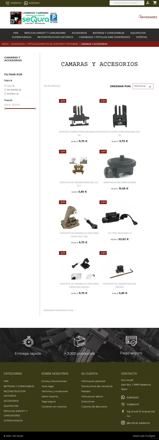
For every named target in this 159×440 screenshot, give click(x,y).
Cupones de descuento (94, 406)
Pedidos (85, 391)
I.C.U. (10, 86)
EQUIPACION (138, 33)
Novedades (148, 17)
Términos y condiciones (55, 391)
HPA (15, 33)
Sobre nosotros (50, 396)
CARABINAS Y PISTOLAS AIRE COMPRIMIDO (104, 37)
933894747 (16, 3)
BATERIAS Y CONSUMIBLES (108, 33)
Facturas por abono (92, 396)
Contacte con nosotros (54, 406)
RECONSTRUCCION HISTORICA (55, 37)
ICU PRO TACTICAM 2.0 (119, 233)
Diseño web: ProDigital (144, 436)
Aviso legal (48, 386)
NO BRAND (14, 90)
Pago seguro (49, 401)
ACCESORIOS (79, 33)
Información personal (93, 381)
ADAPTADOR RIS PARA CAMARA (119, 182)
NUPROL (13, 94)
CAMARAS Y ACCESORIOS (13, 59)
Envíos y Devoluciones (54, 381)
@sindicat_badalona (138, 423)
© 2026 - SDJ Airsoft (13, 436)
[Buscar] (127, 2)
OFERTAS (141, 37)
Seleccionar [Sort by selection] (143, 87)
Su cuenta (89, 373)
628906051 (34, 3)
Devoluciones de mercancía (97, 386)
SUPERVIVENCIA (21, 37)
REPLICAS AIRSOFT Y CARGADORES (45, 33)
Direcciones (88, 401)
